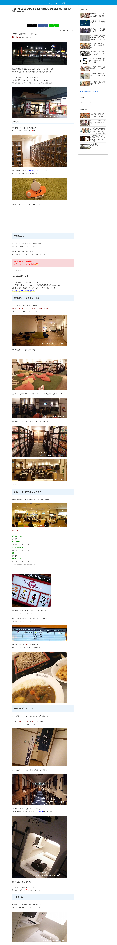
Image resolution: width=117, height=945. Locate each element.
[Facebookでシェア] (43, 25)
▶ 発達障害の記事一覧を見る (89, 91)
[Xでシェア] (32, 25)
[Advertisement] (43, 17)
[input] (93, 102)
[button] (104, 103)
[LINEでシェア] (54, 25)
